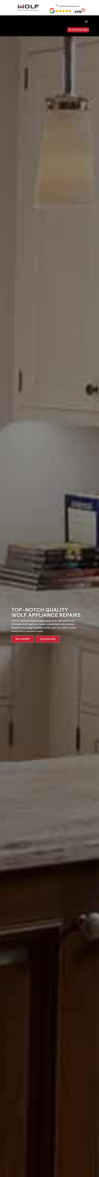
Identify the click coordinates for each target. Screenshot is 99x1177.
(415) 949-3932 (80, 30)
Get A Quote (22, 639)
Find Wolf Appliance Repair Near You (68, 6)
